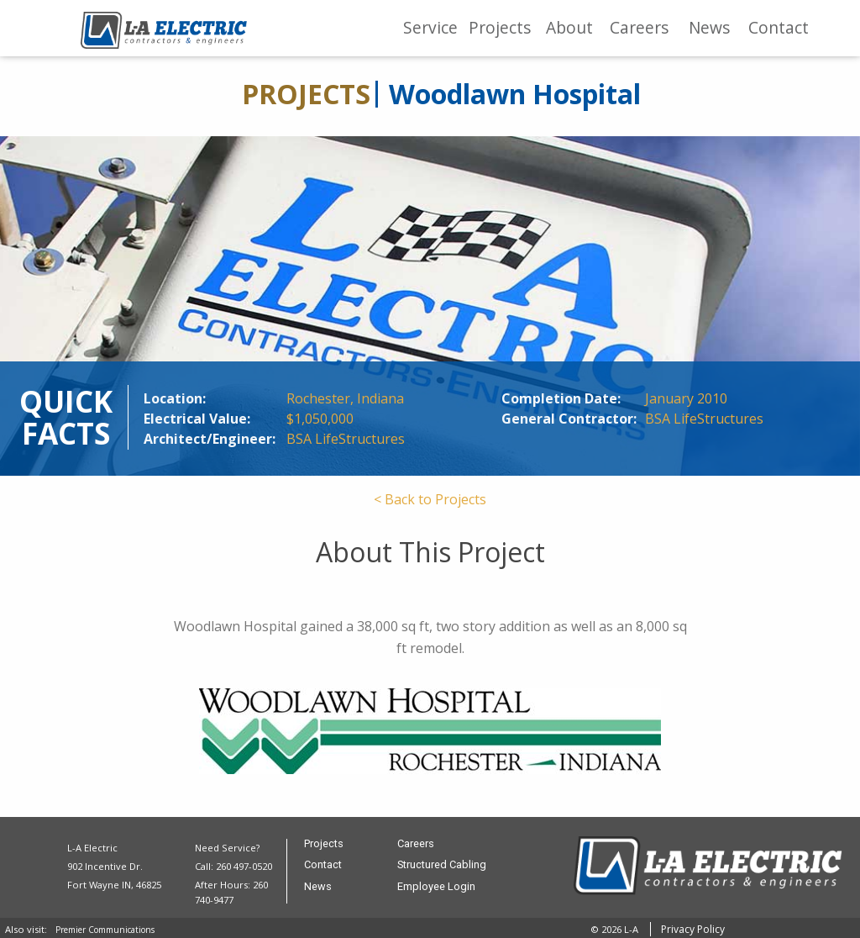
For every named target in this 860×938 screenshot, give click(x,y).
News (709, 27)
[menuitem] (430, 28)
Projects (500, 27)
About (569, 27)
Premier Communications (105, 929)
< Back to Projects (430, 499)
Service (430, 27)
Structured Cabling (441, 865)
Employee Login (436, 887)
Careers (639, 27)
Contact (778, 27)
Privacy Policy (693, 929)
